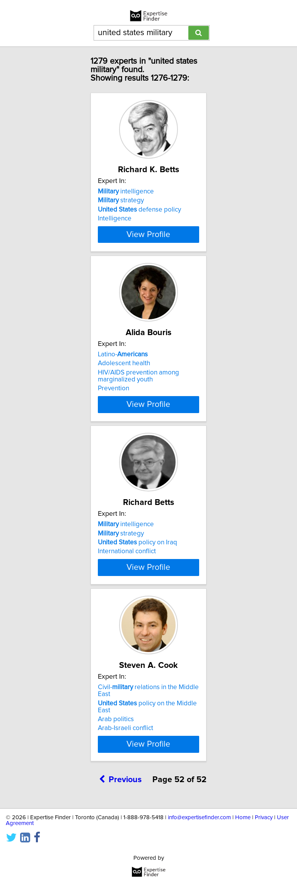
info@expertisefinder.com (199, 852)
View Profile (148, 248)
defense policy (139, 209)
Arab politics (116, 753)
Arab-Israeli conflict (125, 762)
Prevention (113, 402)
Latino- (123, 368)
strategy (121, 200)
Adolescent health (124, 377)
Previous (120, 814)
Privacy (264, 852)
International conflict (127, 572)
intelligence (126, 191)
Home (243, 852)
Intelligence (114, 218)
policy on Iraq (137, 563)
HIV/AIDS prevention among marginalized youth (138, 390)
